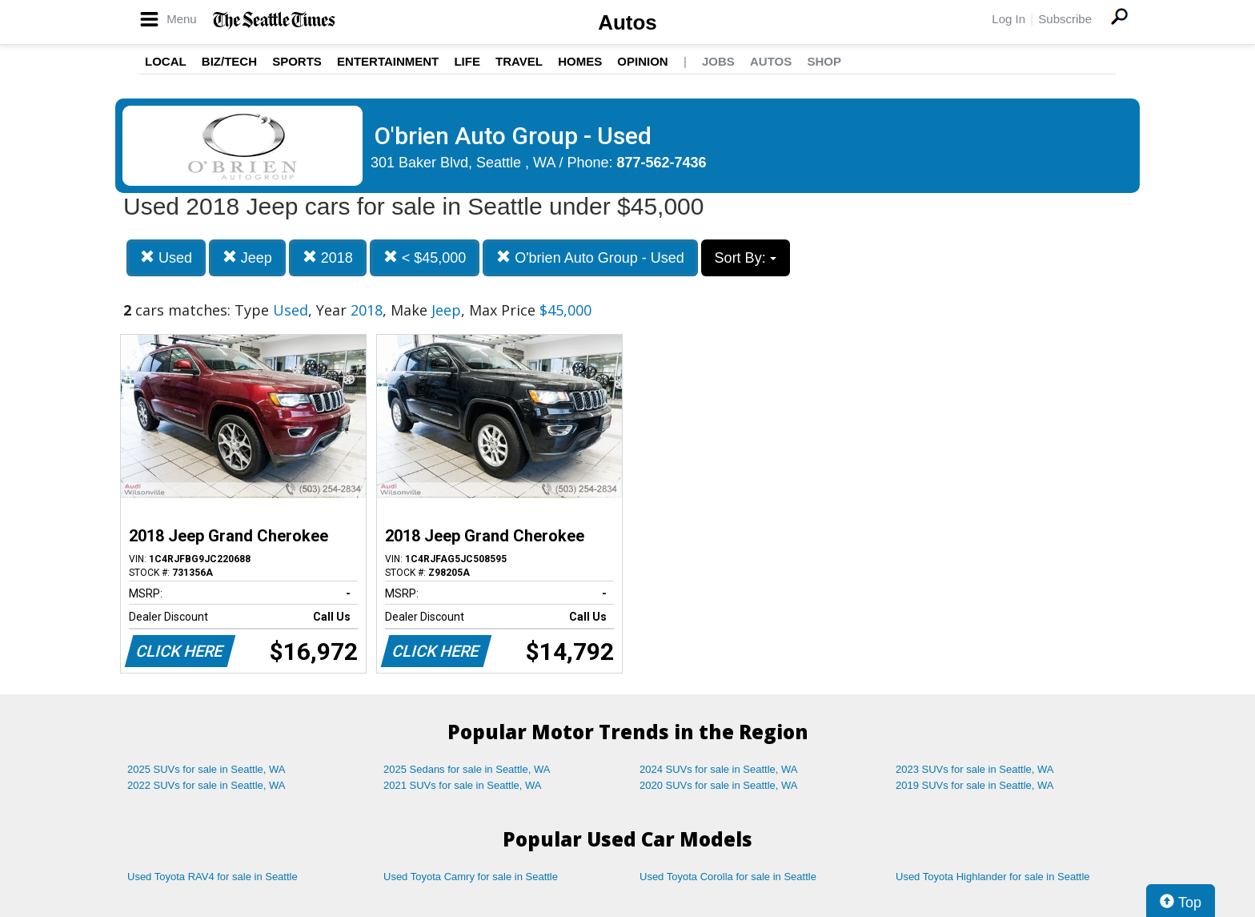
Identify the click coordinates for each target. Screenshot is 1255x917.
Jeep (247, 257)
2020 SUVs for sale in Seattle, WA (719, 785)
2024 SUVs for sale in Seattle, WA (719, 769)
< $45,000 (425, 257)
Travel (519, 61)
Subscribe (1065, 19)
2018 (328, 257)
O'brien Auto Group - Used (590, 257)
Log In (1008, 19)
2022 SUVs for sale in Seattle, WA (206, 785)
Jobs (718, 61)
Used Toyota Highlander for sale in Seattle (993, 877)
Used (166, 257)
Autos (627, 22)
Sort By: (745, 258)
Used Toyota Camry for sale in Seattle (470, 877)
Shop (824, 61)
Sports (297, 61)
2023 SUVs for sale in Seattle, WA (975, 769)
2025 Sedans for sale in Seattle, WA (466, 769)
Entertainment (388, 61)
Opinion (642, 61)
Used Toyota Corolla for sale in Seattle (728, 877)
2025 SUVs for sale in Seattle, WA (206, 769)
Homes (580, 61)
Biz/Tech (229, 61)
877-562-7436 (662, 163)
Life (467, 61)
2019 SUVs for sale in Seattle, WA (975, 785)
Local (165, 61)
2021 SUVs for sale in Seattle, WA (462, 785)
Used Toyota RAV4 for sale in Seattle (212, 877)
